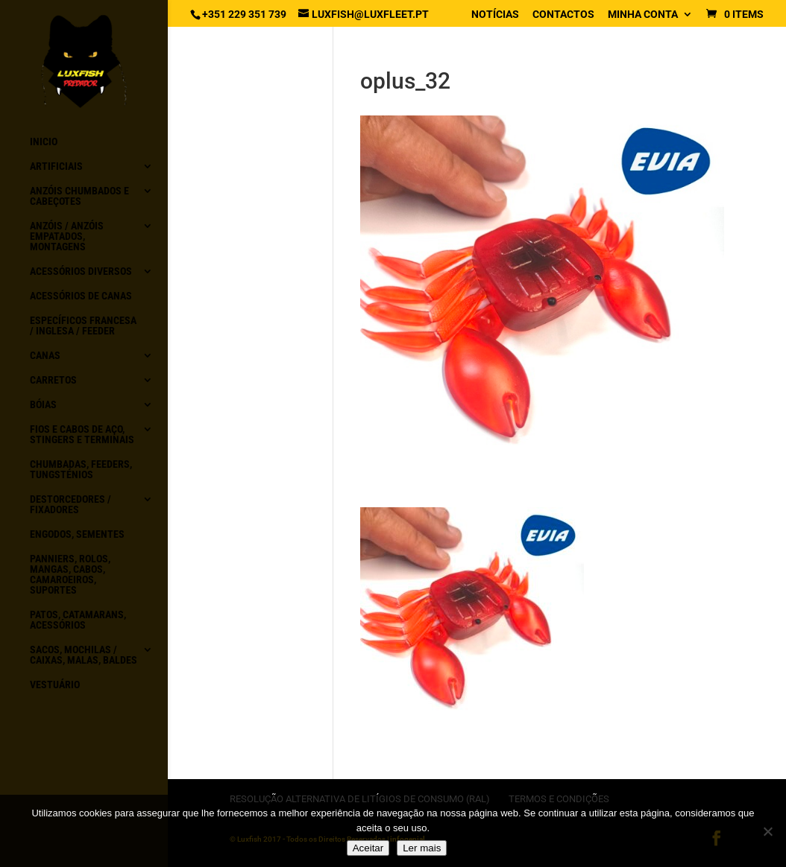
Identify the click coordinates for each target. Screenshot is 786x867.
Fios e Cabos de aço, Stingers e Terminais (82, 434)
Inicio (43, 141)
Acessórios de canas (81, 296)
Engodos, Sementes (77, 534)
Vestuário (55, 684)
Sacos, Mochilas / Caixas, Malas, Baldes (83, 655)
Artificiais (56, 166)
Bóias (43, 404)
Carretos (53, 380)
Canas (45, 355)
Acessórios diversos (81, 271)
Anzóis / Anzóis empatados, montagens (67, 236)
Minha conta (643, 14)
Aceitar (368, 848)
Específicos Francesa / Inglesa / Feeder (83, 326)
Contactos (563, 14)
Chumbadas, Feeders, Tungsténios (81, 469)
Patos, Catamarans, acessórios (78, 620)
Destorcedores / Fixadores (70, 504)
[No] (767, 831)
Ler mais (422, 848)
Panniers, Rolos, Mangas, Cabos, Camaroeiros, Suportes (70, 574)
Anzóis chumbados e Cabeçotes (79, 196)
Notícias (495, 14)
